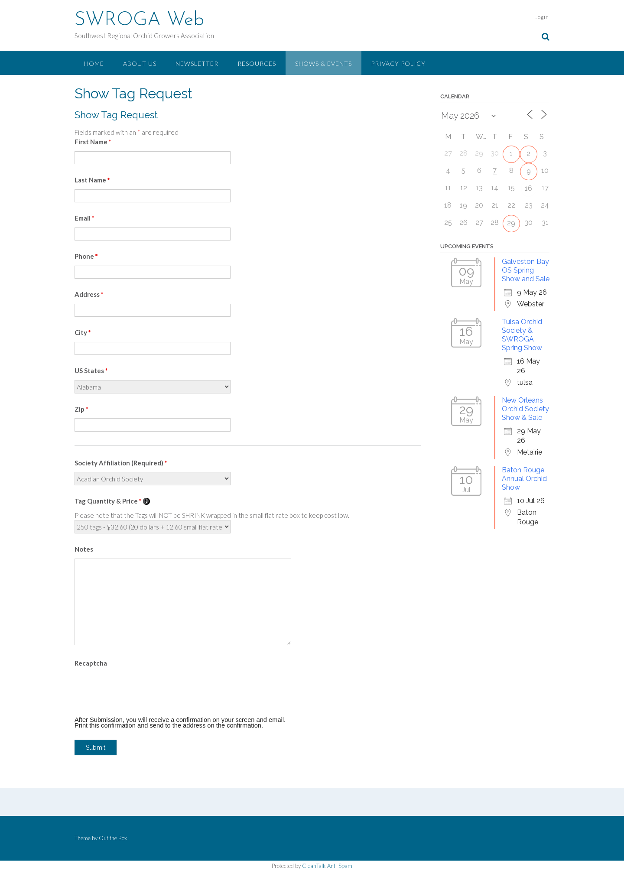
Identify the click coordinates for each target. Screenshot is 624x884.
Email (84, 218)
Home (94, 63)
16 (528, 188)
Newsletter (197, 63)
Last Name (92, 180)
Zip (81, 409)
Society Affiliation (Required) (121, 463)
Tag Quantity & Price (112, 501)
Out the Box (113, 838)
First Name (93, 142)
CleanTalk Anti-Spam (327, 865)
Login (541, 16)
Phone (86, 256)
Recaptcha (91, 663)
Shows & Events (323, 63)
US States (91, 370)
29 (511, 223)
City (83, 332)
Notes (84, 549)
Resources (256, 63)
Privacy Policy (398, 63)
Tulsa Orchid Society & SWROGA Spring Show (522, 335)
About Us (139, 63)
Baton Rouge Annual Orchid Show (524, 478)
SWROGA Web (139, 20)
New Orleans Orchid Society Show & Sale (525, 409)
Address (89, 294)
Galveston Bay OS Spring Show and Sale (525, 270)
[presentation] (140, 689)
